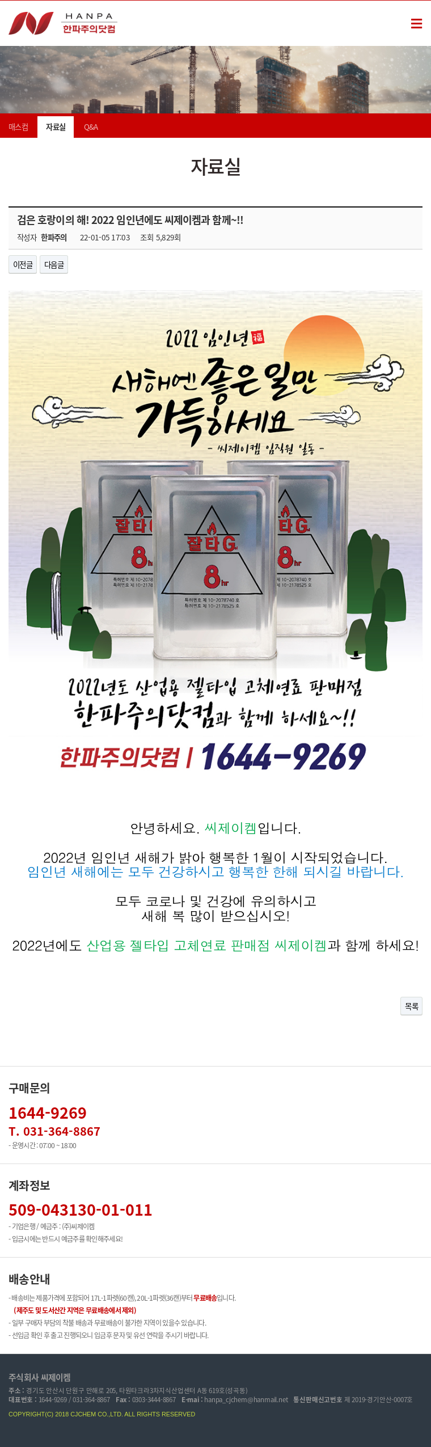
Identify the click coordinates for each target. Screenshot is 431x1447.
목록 (411, 1006)
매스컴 (18, 126)
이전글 (22, 264)
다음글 (54, 264)
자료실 (55, 126)
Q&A (91, 126)
